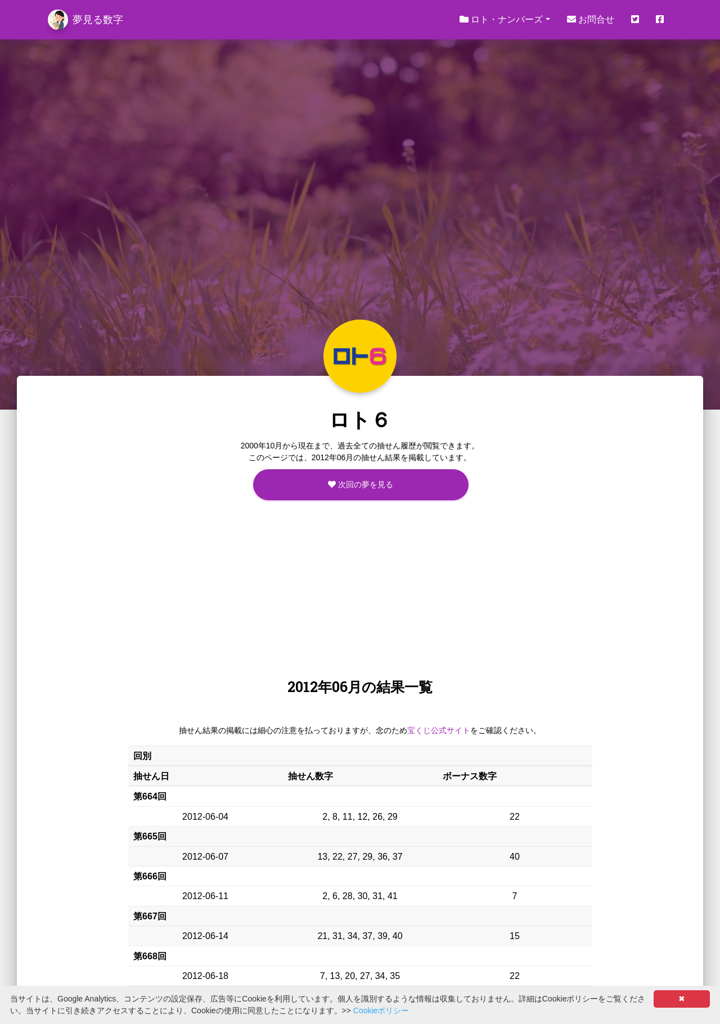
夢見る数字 (85, 20)
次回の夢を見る (360, 484)
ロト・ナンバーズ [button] (501, 19)
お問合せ (590, 19)
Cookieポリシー (381, 1010)
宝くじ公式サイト (438, 730)
